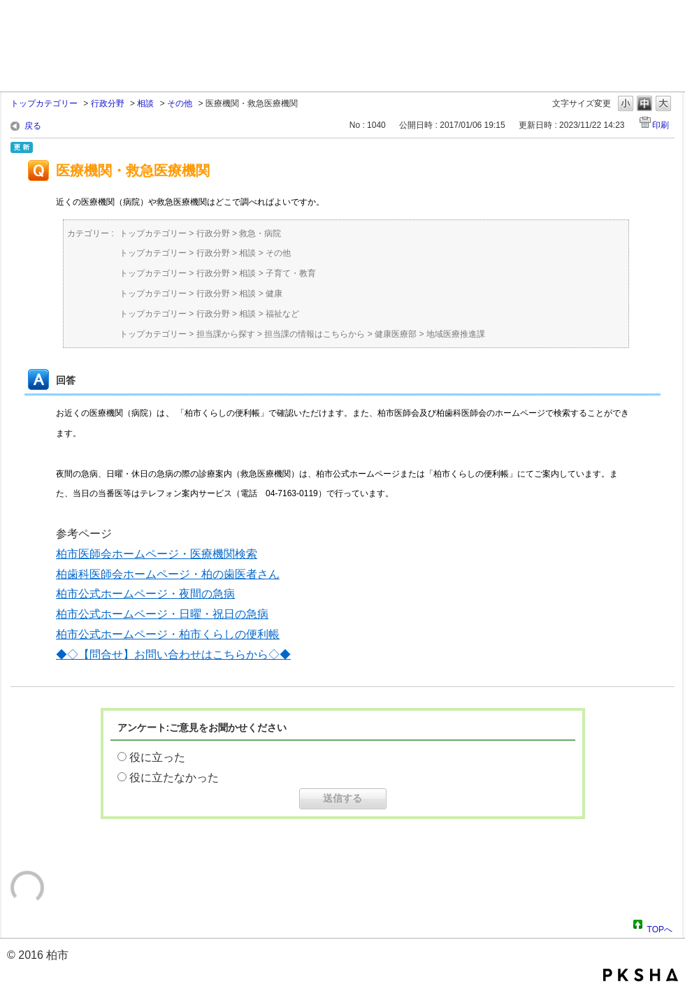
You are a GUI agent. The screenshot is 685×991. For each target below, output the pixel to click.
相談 (145, 103)
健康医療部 (396, 334)
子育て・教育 (291, 273)
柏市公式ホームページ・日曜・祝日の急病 (162, 614)
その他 (179, 103)
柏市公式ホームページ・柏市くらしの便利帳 (168, 634)
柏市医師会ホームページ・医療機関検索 (156, 554)
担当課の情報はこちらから (314, 334)
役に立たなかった (174, 777)
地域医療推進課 (455, 334)
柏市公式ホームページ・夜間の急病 (145, 594)
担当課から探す (225, 334)
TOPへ (659, 927)
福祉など (282, 314)
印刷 (660, 125)
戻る (32, 126)
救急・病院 (260, 233)
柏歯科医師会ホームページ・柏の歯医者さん (168, 574)
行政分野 (107, 103)
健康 (274, 293)
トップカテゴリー (44, 103)
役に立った (157, 757)
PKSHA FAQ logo (640, 975)
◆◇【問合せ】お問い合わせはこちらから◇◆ (173, 654)
